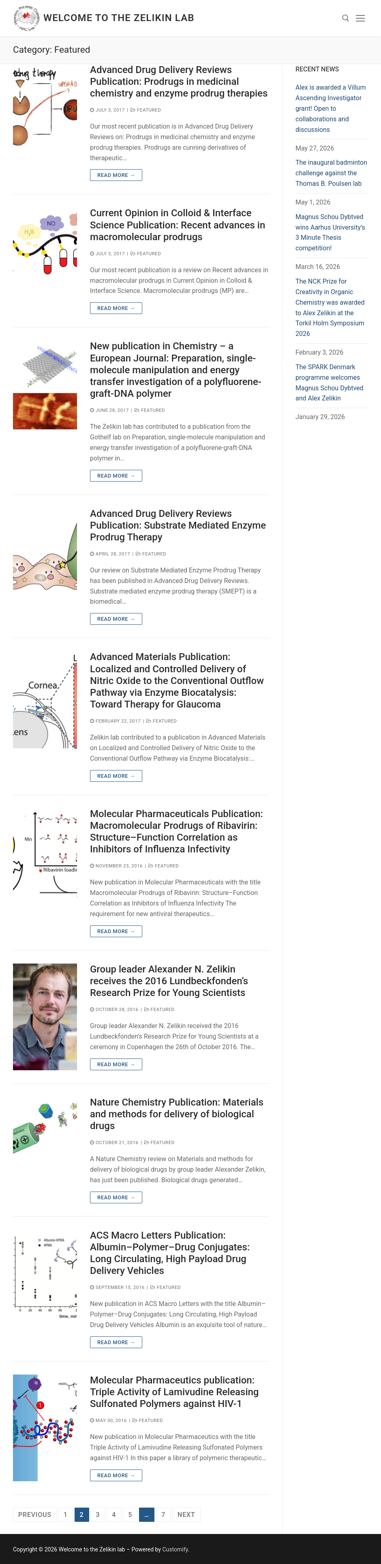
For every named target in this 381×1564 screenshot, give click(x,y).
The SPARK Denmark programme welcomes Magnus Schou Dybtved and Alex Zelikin (329, 382)
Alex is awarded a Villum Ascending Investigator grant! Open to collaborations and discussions (330, 108)
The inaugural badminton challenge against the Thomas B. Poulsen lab (331, 173)
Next (186, 1515)
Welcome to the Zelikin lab (119, 18)
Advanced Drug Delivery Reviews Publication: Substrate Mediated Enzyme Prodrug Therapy (178, 525)
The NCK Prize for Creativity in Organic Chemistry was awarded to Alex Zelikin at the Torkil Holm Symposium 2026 (329, 308)
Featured (146, 110)
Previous (34, 1515)
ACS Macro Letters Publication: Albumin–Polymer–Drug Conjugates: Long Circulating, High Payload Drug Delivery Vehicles (170, 1253)
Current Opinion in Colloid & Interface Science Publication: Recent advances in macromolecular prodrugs (177, 224)
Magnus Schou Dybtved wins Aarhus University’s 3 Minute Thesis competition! (330, 232)
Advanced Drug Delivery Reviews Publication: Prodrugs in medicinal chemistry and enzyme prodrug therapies (179, 81)
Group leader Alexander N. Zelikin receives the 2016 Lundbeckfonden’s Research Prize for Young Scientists (169, 981)
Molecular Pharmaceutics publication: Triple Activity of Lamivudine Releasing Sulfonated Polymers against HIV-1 (174, 1392)
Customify (175, 1549)
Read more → (116, 175)
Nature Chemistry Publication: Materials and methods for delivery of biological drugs (176, 1114)
